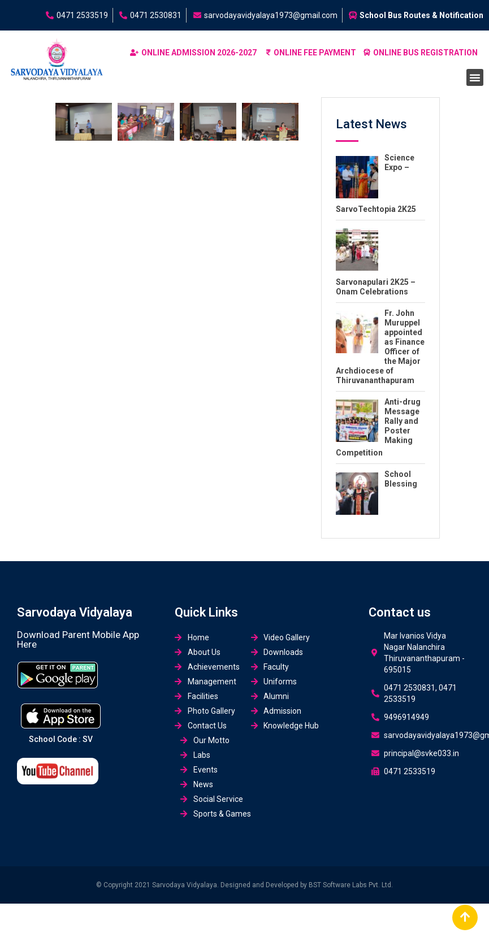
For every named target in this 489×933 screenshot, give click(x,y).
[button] (474, 77)
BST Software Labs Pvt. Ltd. (351, 885)
